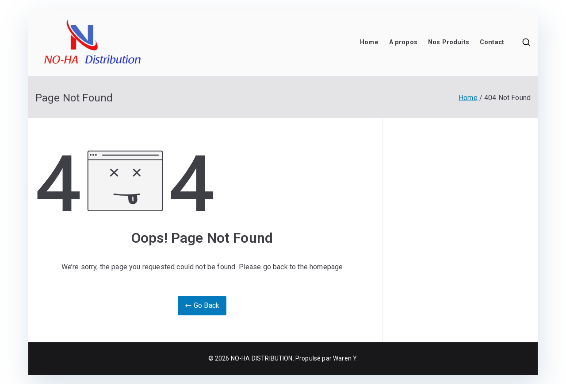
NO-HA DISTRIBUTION (262, 358)
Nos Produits (448, 42)
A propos (403, 42)
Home (369, 42)
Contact (492, 42)
